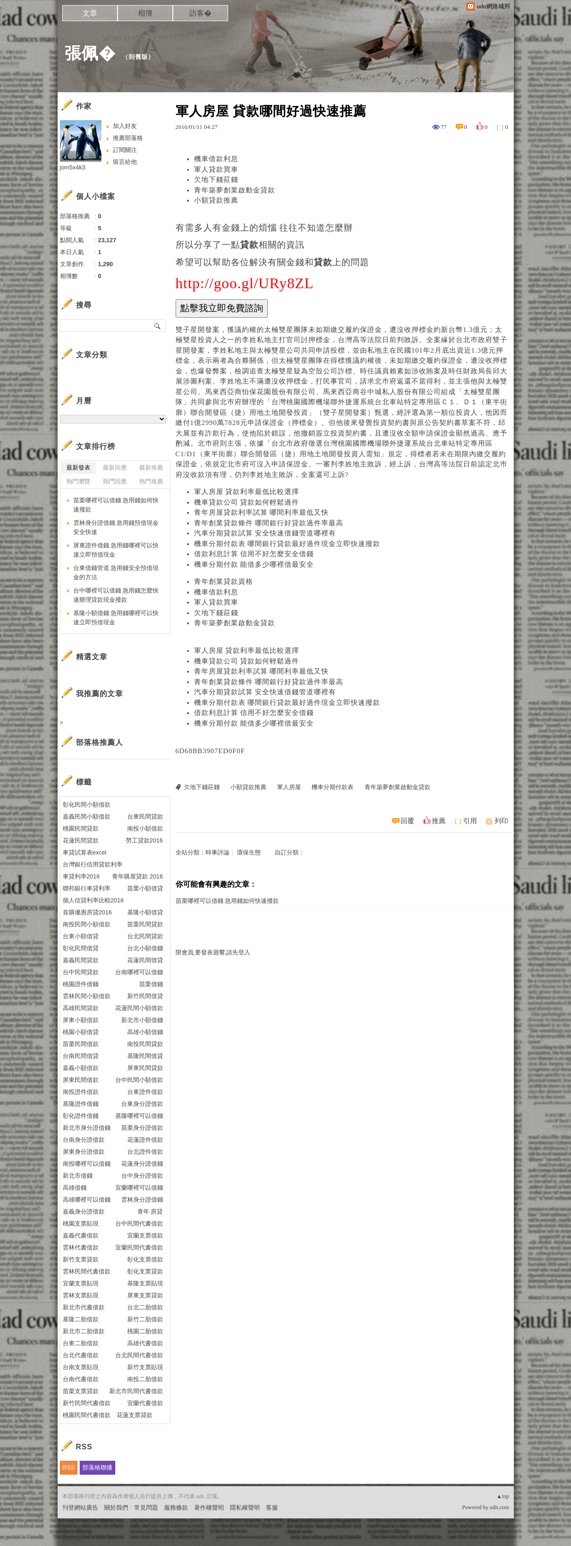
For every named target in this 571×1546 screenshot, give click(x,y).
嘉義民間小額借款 (87, 816)
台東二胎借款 (81, 1343)
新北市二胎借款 (84, 1331)
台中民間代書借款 (139, 1223)
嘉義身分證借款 (84, 1211)
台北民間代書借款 (139, 1355)
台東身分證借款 (142, 1103)
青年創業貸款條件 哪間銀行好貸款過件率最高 (269, 523)
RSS (69, 1467)
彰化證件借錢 (81, 1115)
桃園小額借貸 (81, 1032)
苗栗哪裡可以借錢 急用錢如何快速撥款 (227, 900)
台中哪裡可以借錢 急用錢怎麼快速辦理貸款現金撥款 (116, 595)
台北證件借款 (145, 1151)
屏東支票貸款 (145, 1295)
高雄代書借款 (145, 1343)
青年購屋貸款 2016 (137, 876)
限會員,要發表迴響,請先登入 (213, 952)
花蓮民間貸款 (81, 840)
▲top (502, 1496)
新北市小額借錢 (142, 1020)
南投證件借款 (81, 1091)
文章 (89, 13)
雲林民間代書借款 (87, 1271)
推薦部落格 (128, 137)
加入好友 (125, 125)
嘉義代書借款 (81, 1235)
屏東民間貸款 (145, 1067)
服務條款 (176, 1507)
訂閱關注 (125, 149)
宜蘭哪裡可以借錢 (139, 1187)
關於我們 (116, 1507)
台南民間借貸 (81, 1055)
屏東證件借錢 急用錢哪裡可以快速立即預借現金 (116, 550)
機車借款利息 (216, 159)
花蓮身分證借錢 (142, 1163)
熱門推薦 (151, 481)
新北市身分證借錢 (87, 1127)
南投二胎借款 (145, 1379)
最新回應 (115, 467)
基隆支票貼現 (145, 1283)
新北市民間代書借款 (136, 1391)
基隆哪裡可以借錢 (139, 1115)
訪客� (200, 13)
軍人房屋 (289, 787)
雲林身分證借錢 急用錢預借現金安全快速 (116, 527)
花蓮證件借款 (145, 1139)
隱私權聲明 (245, 1507)
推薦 (439, 821)
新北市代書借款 (84, 1307)
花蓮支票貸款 (135, 1415)
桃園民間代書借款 (87, 1415)
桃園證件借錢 (81, 984)
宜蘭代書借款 (145, 1403)
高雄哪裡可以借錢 (87, 1199)
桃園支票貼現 (81, 1223)
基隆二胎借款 (81, 1319)
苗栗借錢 (151, 984)
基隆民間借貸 (145, 1055)
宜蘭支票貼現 (81, 1283)
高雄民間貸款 (81, 1008)
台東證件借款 (145, 1091)
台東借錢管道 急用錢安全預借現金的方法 (116, 572)
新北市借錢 (78, 1175)
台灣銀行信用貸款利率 (93, 864)
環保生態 (249, 852)
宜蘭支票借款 (145, 1235)
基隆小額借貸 (145, 912)
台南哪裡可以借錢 (139, 972)
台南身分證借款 (84, 1139)
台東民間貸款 (145, 816)
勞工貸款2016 (144, 840)
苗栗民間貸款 (145, 924)
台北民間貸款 (145, 936)
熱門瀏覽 (78, 481)
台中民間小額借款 (139, 1079)
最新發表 (78, 467)
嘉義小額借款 (81, 1067)
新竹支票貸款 (81, 1259)
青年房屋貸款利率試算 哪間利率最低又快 (261, 512)
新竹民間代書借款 (87, 1403)
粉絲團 (71, 1538)
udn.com (499, 1507)
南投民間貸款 (145, 1043)
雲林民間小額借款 (87, 996)
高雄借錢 (75, 1187)
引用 (470, 821)
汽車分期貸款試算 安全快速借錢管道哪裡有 (265, 533)
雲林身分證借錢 (142, 1199)
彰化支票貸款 (145, 1271)
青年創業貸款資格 (223, 581)
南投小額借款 (145, 828)
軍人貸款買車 (216, 169)
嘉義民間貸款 (81, 960)
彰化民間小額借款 (87, 804)
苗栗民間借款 (81, 1043)
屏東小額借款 (81, 1020)
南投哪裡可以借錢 (87, 1163)
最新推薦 (151, 467)
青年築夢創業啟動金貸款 (234, 190)
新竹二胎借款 (145, 1319)
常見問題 (146, 1507)
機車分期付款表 (332, 787)
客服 (272, 1507)
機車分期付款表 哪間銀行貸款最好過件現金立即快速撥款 (287, 543)
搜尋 (158, 325)
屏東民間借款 (81, 1079)
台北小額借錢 (145, 948)
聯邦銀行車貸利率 (87, 888)
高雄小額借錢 (145, 1032)
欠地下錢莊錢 (216, 179)
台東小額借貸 (81, 936)
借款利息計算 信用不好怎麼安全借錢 (254, 554)
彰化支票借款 (145, 1259)
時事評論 (218, 852)
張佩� (90, 53)
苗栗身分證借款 (142, 1127)
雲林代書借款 (81, 1247)
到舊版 (138, 56)
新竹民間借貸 (145, 996)
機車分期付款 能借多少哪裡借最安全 (254, 564)
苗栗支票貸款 (81, 1391)
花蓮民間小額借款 (139, 1008)
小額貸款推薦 (216, 200)
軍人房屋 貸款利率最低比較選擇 (247, 491)
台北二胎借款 (145, 1307)
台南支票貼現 (81, 1367)
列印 (501, 821)
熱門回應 (115, 481)
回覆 (407, 821)
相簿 (145, 13)
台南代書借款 (81, 1379)
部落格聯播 (97, 1467)
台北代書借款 (81, 1355)
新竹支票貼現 (145, 1367)
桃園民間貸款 (81, 828)
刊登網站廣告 (80, 1507)
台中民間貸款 (81, 972)
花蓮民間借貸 (145, 960)
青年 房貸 (150, 1211)
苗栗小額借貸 (145, 888)
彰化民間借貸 (81, 948)
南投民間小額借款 (87, 924)
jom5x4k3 (73, 167)
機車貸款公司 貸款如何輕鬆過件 (247, 502)
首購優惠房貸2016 (87, 912)
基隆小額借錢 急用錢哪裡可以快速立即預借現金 (116, 618)
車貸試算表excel (84, 852)
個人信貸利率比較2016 (93, 900)
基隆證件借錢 (81, 1103)
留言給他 (125, 161)
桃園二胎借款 (145, 1331)
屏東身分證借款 (84, 1151)
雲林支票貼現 (81, 1295)
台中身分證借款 (142, 1175)
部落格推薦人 (99, 742)
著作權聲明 (209, 1507)
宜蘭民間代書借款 (139, 1247)
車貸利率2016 (81, 876)
